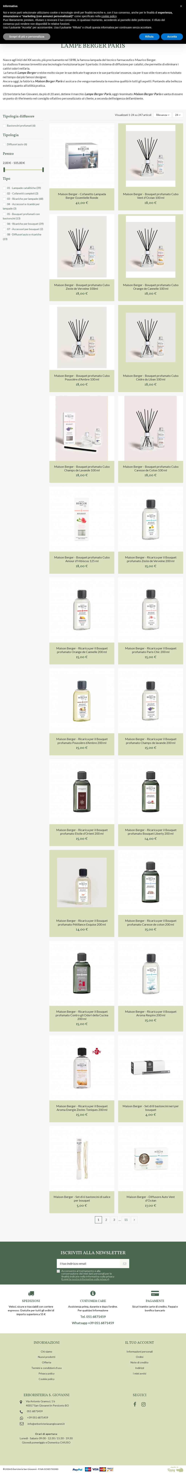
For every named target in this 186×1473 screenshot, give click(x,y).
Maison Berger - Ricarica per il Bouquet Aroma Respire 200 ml (150, 1013)
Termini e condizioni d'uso (46, 1368)
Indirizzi (139, 1368)
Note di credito (139, 1362)
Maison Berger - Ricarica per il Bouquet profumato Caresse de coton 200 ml (150, 922)
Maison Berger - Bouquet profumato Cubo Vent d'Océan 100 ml (151, 195)
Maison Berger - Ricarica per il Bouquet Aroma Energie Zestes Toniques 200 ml (82, 1107)
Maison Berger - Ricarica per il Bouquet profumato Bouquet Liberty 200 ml (150, 831)
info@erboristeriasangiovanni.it (46, 1423)
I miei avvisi (139, 1373)
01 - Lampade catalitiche (24, 187)
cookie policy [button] (108, 16)
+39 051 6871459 (37, 1417)
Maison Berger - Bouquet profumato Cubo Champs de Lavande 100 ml (82, 468)
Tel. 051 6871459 (93, 1317)
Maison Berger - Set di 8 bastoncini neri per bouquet (151, 1107)
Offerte (46, 1362)
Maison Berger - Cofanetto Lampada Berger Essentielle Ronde (82, 195)
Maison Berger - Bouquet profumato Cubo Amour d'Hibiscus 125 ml (82, 559)
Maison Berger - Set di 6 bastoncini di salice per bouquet (82, 1198)
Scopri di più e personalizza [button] (26, 36)
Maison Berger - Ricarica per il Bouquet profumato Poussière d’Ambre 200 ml (82, 740)
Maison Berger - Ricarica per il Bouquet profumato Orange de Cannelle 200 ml (82, 650)
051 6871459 (35, 1411)
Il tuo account (139, 1343)
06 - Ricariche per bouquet (25, 223)
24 (177, 114)
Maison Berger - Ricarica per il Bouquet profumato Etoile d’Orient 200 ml (82, 831)
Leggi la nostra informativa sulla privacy (85, 1279)
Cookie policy (47, 1379)
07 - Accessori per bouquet (25, 229)
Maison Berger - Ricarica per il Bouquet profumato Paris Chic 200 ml (150, 650)
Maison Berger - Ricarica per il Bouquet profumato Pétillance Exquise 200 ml (82, 922)
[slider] (4, 169)
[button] (181, 6)
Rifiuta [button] (149, 36)
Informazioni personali (140, 1351)
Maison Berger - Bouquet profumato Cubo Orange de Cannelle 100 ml (151, 286)
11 (126, 1219)
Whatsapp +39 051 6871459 (93, 1323)
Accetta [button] (172, 36)
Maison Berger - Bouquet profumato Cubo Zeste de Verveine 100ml (82, 286)
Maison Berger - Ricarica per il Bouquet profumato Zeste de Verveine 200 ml (150, 559)
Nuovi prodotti (46, 1356)
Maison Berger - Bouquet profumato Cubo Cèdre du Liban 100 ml (151, 377)
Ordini (139, 1356)
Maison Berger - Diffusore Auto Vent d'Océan (151, 1198)
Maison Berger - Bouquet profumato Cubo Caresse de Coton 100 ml (151, 468)
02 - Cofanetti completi (22, 193)
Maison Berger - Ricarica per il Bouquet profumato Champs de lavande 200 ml (150, 740)
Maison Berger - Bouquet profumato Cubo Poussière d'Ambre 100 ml (82, 377)
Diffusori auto (17, 144)
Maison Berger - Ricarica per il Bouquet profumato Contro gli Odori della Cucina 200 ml (82, 1015)
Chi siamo (46, 1351)
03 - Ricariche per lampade (25, 198)
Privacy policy (46, 1373)
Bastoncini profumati (21, 125)
